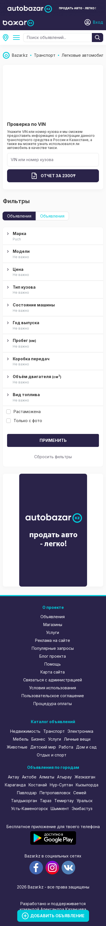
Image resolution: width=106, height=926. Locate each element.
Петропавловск (55, 792)
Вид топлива (52, 397)
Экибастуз (82, 808)
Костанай (38, 784)
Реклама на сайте (52, 640)
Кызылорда (87, 784)
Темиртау (64, 800)
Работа (66, 747)
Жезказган (85, 776)
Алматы (46, 776)
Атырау (64, 776)
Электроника (80, 731)
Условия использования (52, 687)
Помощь (52, 664)
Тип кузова (52, 290)
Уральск (84, 800)
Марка (52, 236)
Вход (98, 22)
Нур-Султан (61, 784)
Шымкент (60, 808)
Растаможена (23, 411)
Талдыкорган (24, 800)
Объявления (19, 216)
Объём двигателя (52, 379)
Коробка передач (52, 361)
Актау (13, 776)
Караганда (15, 784)
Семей (79, 792)
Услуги (52, 632)
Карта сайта (52, 672)
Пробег (52, 343)
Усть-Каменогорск (29, 808)
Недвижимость (25, 731)
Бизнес (38, 739)
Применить (53, 440)
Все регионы (7, 37)
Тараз (45, 800)
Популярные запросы (53, 648)
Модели (52, 254)
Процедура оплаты (52, 703)
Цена (52, 272)
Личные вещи (77, 739)
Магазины (52, 624)
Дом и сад (86, 747)
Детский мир (43, 747)
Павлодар (27, 792)
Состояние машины (52, 307)
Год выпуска (52, 325)
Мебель (21, 739)
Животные (17, 747)
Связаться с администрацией (52, 679)
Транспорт (54, 731)
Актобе (29, 776)
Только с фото (24, 420)
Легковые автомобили (17, 37)
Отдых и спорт (51, 754)
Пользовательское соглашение (52, 695)
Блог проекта (52, 656)
